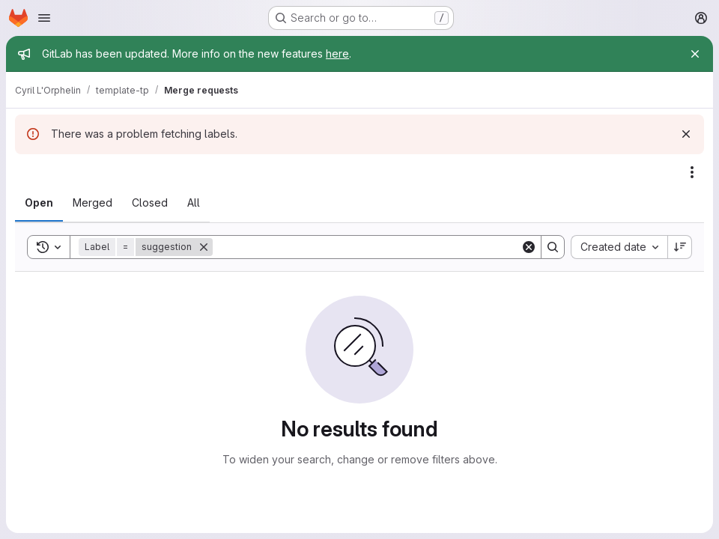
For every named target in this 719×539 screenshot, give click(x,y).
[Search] (367, 247)
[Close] (695, 54)
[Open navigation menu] (44, 18)
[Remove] (204, 247)
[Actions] (692, 172)
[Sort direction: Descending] (680, 247)
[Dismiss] (686, 134)
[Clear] (529, 247)
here (337, 53)
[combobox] (619, 247)
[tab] (39, 203)
